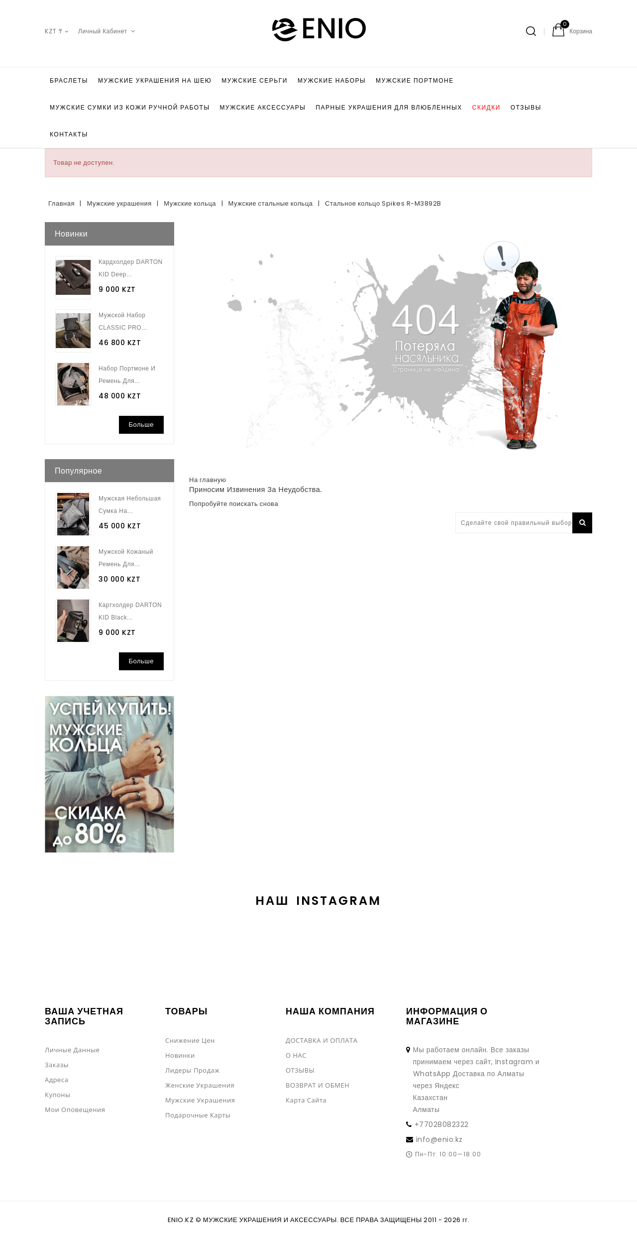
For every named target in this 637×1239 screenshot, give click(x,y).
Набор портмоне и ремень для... (127, 374)
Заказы (57, 1064)
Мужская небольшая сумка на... (130, 504)
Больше (141, 424)
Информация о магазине (447, 1016)
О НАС (296, 1055)
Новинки (180, 1055)
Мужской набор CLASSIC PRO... (123, 321)
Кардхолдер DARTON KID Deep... (131, 268)
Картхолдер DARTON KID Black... (130, 611)
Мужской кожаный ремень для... (126, 558)
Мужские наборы (332, 80)
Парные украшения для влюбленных (389, 107)
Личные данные (72, 1049)
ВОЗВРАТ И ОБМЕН (317, 1085)
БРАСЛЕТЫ (69, 80)
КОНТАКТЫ (69, 134)
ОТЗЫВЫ (526, 107)
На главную (207, 480)
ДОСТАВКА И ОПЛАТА (321, 1040)
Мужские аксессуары (263, 107)
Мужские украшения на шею (155, 80)
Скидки (486, 107)
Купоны (57, 1094)
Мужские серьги (254, 80)
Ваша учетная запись (84, 1016)
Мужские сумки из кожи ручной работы (130, 107)
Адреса (56, 1079)
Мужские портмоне (415, 80)
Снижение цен (190, 1040)
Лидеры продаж (192, 1070)
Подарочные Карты (198, 1115)
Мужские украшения (200, 1100)
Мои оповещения (75, 1109)
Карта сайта (306, 1100)
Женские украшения (199, 1085)
